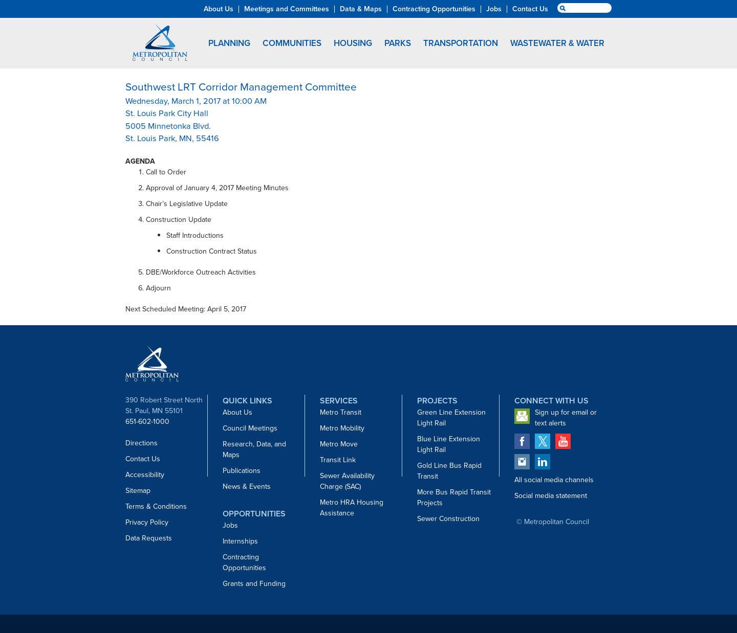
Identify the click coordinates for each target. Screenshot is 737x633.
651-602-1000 (147, 421)
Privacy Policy (146, 522)
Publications (242, 470)
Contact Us (142, 459)
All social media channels (554, 479)
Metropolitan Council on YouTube (563, 441)
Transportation (460, 43)
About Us (237, 412)
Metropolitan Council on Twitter (542, 441)
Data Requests (148, 538)
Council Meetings (250, 428)
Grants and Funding (254, 583)
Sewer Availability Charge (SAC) (347, 481)
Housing (353, 43)
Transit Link (338, 460)
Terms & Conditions (156, 506)
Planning (229, 43)
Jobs (230, 525)
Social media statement (550, 495)
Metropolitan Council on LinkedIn (542, 461)
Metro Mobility (342, 428)
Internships (240, 541)
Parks (397, 43)
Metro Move (339, 444)
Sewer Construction (448, 518)
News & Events (247, 486)
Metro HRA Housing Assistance (351, 507)
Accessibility (144, 474)
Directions (141, 443)
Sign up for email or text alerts (566, 417)
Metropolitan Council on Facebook (522, 441)
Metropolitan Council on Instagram (522, 461)
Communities (292, 43)
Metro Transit (340, 412)
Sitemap (137, 490)
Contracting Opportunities (244, 562)
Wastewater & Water (557, 43)
